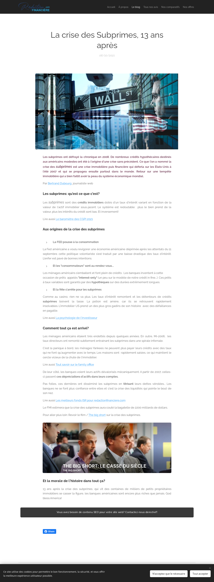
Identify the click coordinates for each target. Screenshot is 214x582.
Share (49, 531)
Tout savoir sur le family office (75, 364)
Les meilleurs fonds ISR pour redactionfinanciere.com (91, 400)
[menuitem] (89, 7)
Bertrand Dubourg (60, 183)
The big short (97, 415)
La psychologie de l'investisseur (76, 318)
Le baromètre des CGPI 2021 (74, 219)
